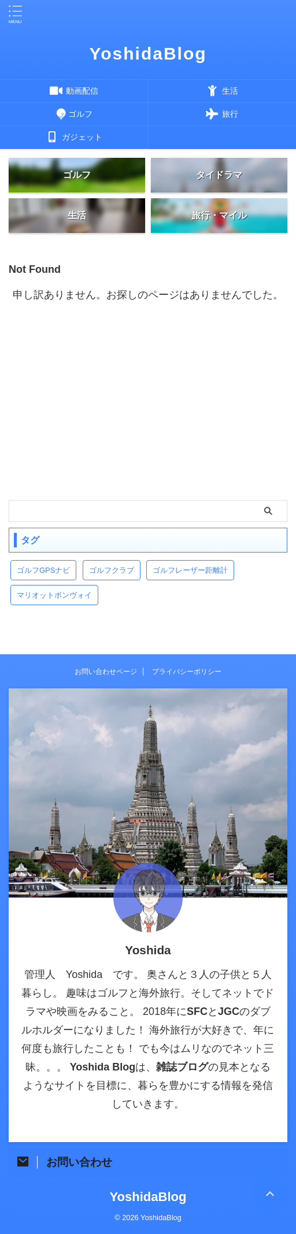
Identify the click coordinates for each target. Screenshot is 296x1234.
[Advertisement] (148, 413)
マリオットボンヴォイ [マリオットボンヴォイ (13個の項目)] (54, 595)
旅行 (222, 113)
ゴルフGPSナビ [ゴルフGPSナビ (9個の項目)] (43, 570)
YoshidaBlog (147, 53)
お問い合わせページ (106, 672)
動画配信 (73, 90)
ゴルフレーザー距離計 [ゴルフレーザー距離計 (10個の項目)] (190, 570)
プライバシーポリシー (186, 672)
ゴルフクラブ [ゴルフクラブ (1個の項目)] (111, 570)
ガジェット (73, 137)
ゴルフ (74, 113)
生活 (222, 90)
